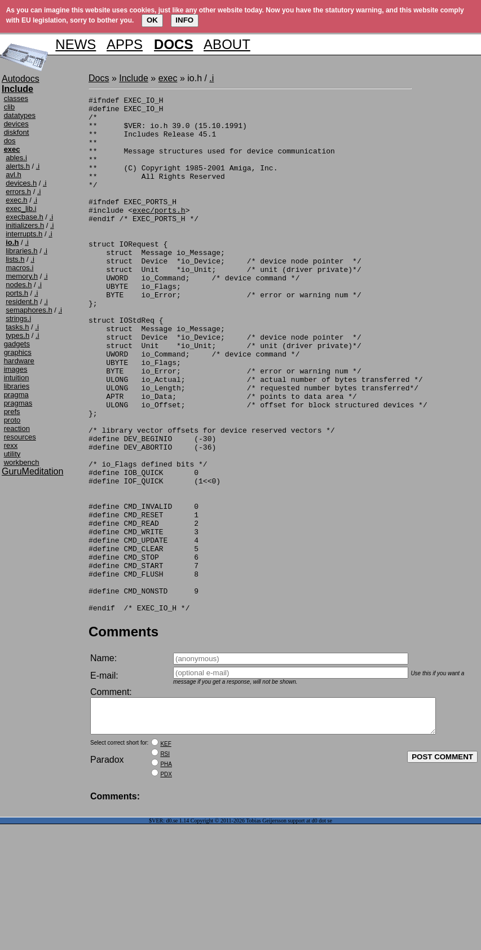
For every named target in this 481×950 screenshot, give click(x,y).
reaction (17, 428)
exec (168, 78)
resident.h (22, 301)
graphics (18, 352)
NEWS (75, 44)
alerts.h (18, 166)
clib (9, 107)
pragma (16, 394)
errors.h (18, 191)
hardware (19, 361)
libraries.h (21, 251)
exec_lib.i (21, 208)
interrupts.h (24, 234)
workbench (21, 462)
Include (133, 78)
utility (12, 454)
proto (12, 420)
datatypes (20, 115)
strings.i (18, 318)
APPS (125, 44)
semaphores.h (29, 310)
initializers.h (25, 225)
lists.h (15, 259)
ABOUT (227, 44)
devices (16, 124)
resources (20, 437)
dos (10, 141)
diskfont (16, 132)
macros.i (19, 267)
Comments (123, 734)
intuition (16, 377)
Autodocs (20, 78)
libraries (17, 386)
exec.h (16, 200)
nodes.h (19, 284)
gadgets (17, 344)
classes (16, 98)
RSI (165, 864)
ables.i (16, 157)
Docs (99, 78)
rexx (11, 445)
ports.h (17, 293)
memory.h (22, 276)
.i (38, 166)
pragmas (18, 403)
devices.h (21, 183)
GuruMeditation (32, 471)
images (16, 369)
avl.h (13, 174)
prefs (12, 411)
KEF (165, 854)
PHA (166, 874)
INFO (184, 20)
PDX (166, 884)
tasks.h (17, 327)
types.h (17, 335)
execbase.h (24, 217)
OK (152, 20)
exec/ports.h (159, 233)
